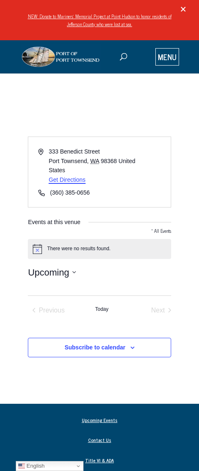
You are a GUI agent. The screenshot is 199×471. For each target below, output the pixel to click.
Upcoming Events (100, 420)
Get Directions (67, 179)
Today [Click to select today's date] (101, 309)
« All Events (161, 230)
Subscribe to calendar (94, 347)
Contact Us (99, 440)
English (31, 466)
